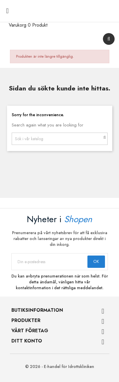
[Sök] (60, 139)
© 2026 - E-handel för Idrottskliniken (59, 366)
